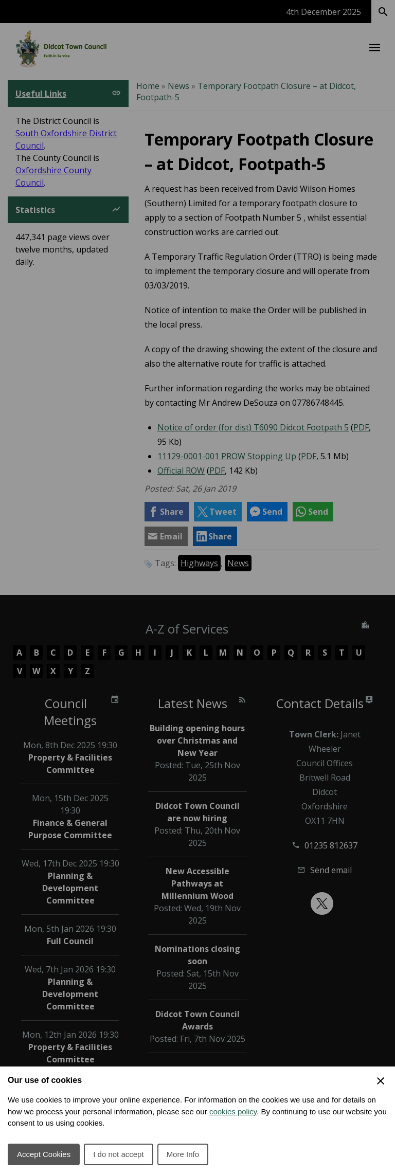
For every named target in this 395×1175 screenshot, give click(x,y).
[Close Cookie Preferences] (380, 1081)
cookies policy (233, 1111)
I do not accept (118, 1154)
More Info (183, 1154)
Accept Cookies (43, 1154)
